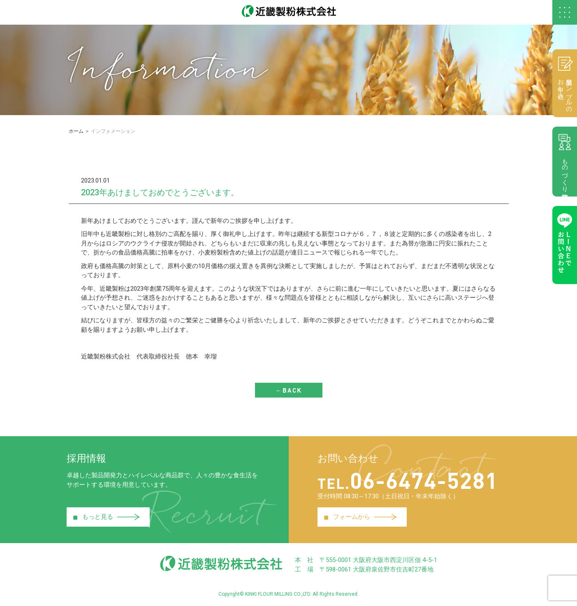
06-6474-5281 (407, 479)
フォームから (360, 517)
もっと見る (106, 517)
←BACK (289, 390)
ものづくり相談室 (564, 161)
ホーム (76, 131)
